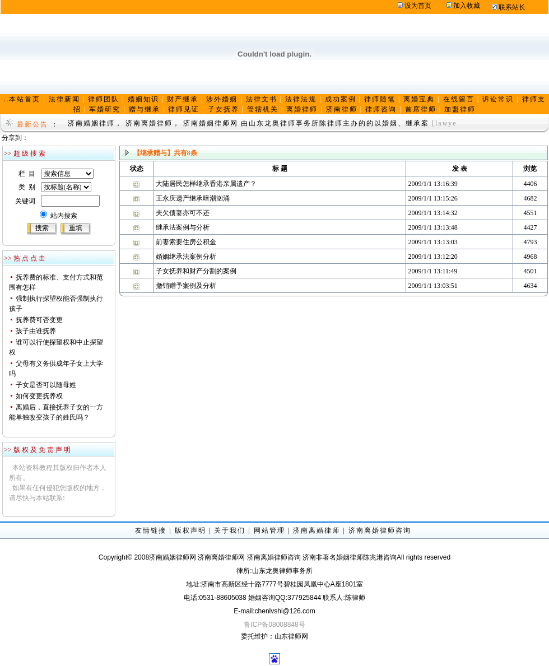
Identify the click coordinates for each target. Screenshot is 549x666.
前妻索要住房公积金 (186, 242)
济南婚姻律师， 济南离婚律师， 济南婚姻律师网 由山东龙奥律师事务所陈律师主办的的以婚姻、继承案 (248, 123)
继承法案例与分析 (183, 227)
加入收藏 (466, 6)
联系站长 (512, 7)
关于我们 (229, 530)
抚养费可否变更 (39, 320)
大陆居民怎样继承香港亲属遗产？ (206, 184)
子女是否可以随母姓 (46, 385)
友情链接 (150, 530)
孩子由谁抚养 (36, 331)
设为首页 (417, 6)
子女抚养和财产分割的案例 (196, 271)
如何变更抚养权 (39, 396)
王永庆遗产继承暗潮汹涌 (193, 198)
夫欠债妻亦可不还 (183, 213)
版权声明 (190, 530)
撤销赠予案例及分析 (186, 286)
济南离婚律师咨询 (379, 530)
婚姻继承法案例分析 (186, 256)
